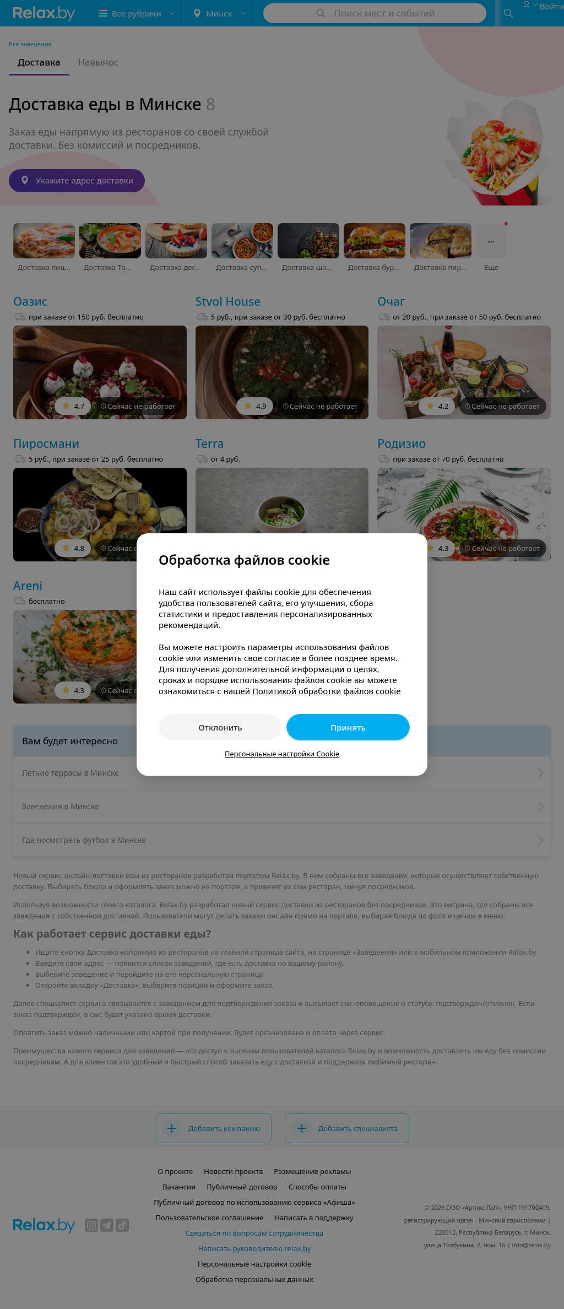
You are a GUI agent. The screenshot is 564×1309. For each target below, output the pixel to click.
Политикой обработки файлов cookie (326, 690)
